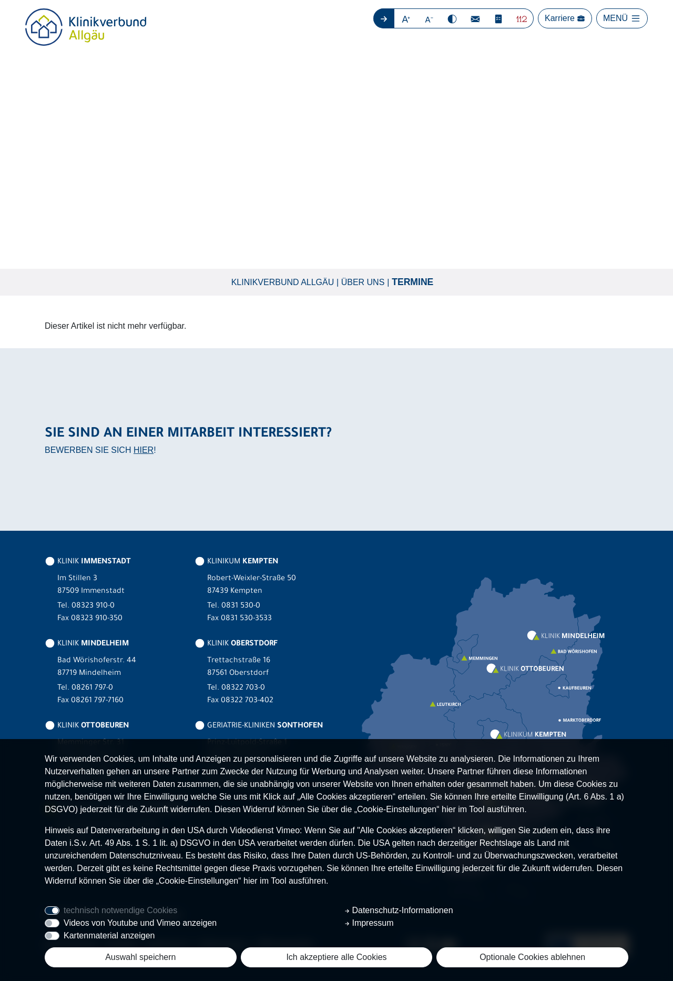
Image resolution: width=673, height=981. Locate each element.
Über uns (363, 282)
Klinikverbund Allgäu (282, 282)
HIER (144, 450)
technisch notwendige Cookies (120, 910)
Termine (412, 282)
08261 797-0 (92, 688)
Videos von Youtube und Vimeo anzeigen (140, 922)
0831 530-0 (240, 606)
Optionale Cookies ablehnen (532, 957)
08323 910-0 (93, 606)
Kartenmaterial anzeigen (109, 935)
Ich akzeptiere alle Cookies (336, 957)
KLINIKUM (236, 562)
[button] (406, 18)
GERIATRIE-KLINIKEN (259, 726)
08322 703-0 (243, 688)
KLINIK (88, 562)
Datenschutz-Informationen (398, 910)
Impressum (369, 922)
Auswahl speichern (140, 957)
